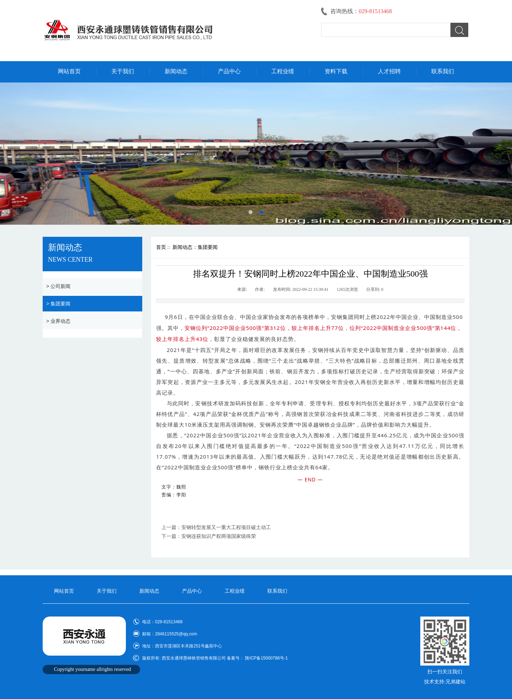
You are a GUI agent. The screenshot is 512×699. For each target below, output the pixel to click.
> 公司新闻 (58, 286)
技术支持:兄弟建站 (444, 681)
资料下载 (336, 71)
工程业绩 (282, 71)
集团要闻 (208, 247)
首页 (161, 247)
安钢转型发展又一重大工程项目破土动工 (226, 527)
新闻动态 (176, 71)
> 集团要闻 (58, 303)
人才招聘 (389, 71)
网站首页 (69, 71)
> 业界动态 (58, 321)
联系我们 (442, 71)
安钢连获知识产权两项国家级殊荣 (218, 536)
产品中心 (229, 71)
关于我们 (122, 71)
